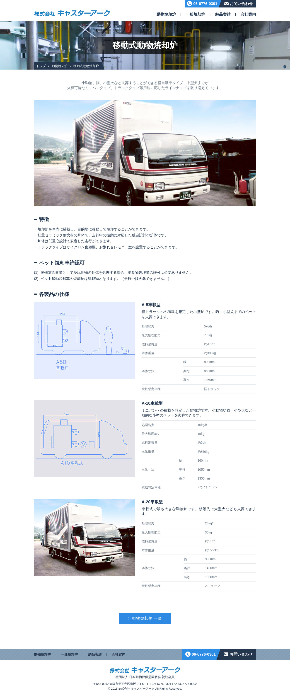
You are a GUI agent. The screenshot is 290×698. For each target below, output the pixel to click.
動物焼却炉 (166, 14)
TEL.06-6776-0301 (159, 684)
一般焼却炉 (195, 14)
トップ (41, 66)
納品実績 (223, 14)
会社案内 (248, 14)
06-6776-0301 (205, 4)
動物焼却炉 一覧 (147, 618)
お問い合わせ (241, 4)
